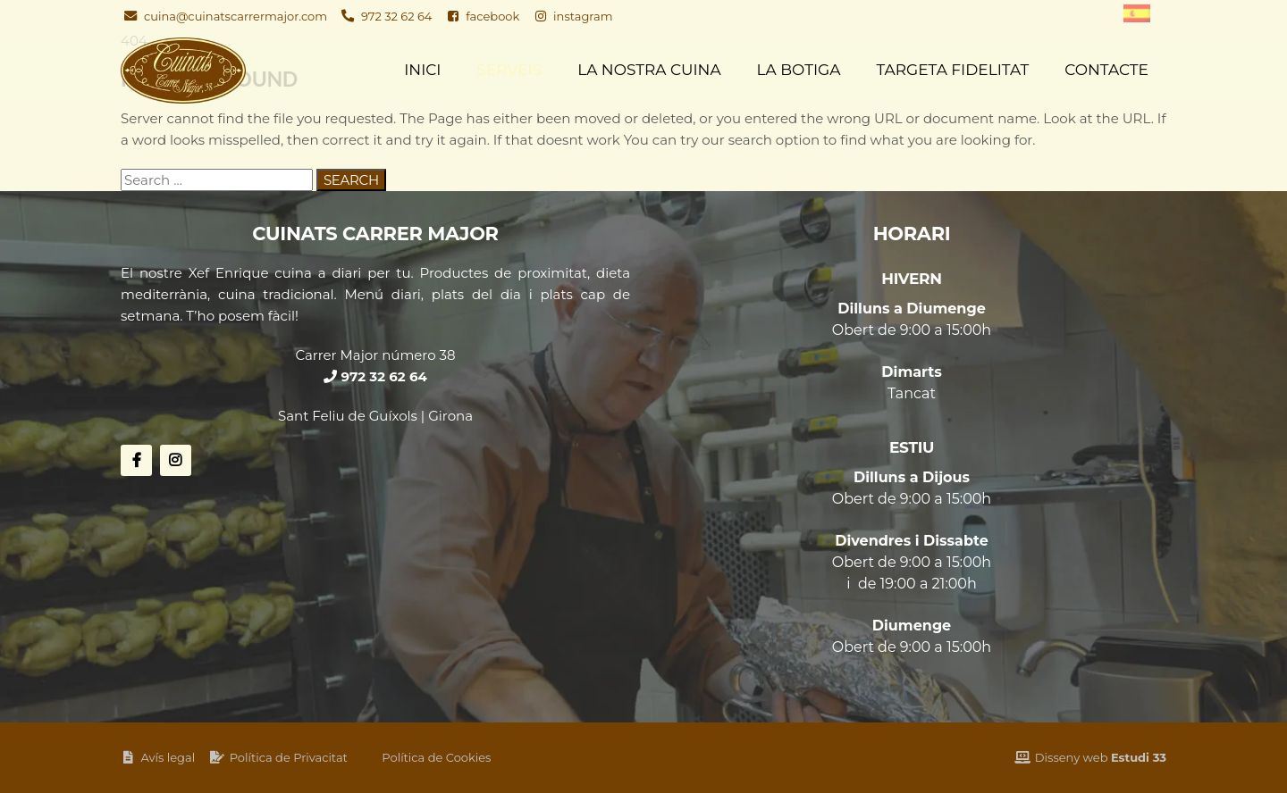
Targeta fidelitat (952, 70)
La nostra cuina (648, 70)
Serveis (510, 70)
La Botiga (799, 70)
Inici (422, 70)
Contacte (1106, 70)
